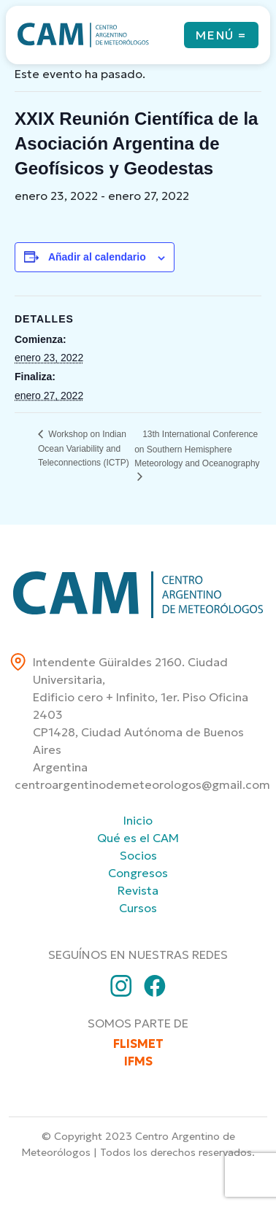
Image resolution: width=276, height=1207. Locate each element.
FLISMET (138, 1043)
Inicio (138, 820)
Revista (138, 890)
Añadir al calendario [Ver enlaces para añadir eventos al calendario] (97, 257)
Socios (138, 855)
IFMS (138, 1061)
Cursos (138, 908)
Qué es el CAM (138, 837)
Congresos (138, 872)
